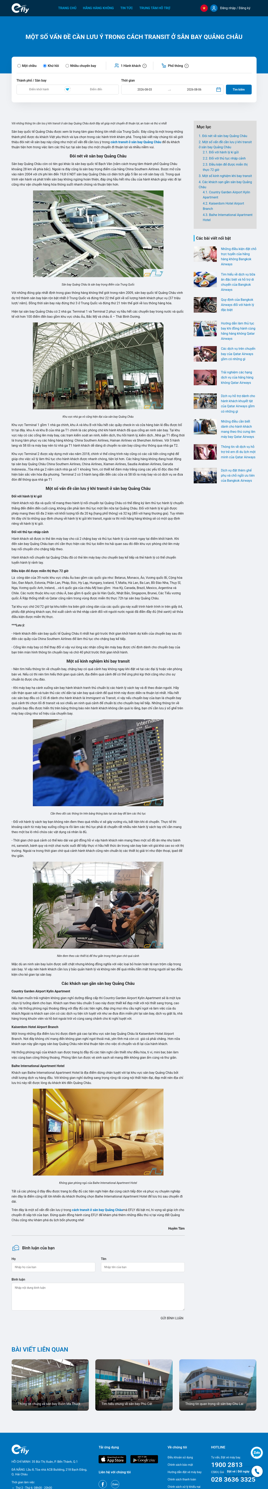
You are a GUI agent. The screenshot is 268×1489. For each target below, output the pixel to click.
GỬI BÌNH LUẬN (172, 1318)
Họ (14, 1259)
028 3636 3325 (233, 1479)
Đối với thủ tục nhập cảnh (227, 158)
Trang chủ (67, 8)
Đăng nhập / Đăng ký (235, 8)
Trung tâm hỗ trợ (154, 8)
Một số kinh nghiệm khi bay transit (227, 176)
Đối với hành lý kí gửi (224, 152)
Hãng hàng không (98, 8)
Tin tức (126, 8)
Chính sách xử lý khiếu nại (184, 1486)
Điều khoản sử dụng (180, 1457)
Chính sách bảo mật (180, 1464)
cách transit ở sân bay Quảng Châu (97, 1210)
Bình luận (18, 1279)
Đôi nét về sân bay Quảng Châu (224, 136)
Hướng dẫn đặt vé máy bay (184, 1472)
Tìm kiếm (239, 89)
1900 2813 (226, 1465)
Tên (103, 1259)
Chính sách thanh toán (182, 1479)
